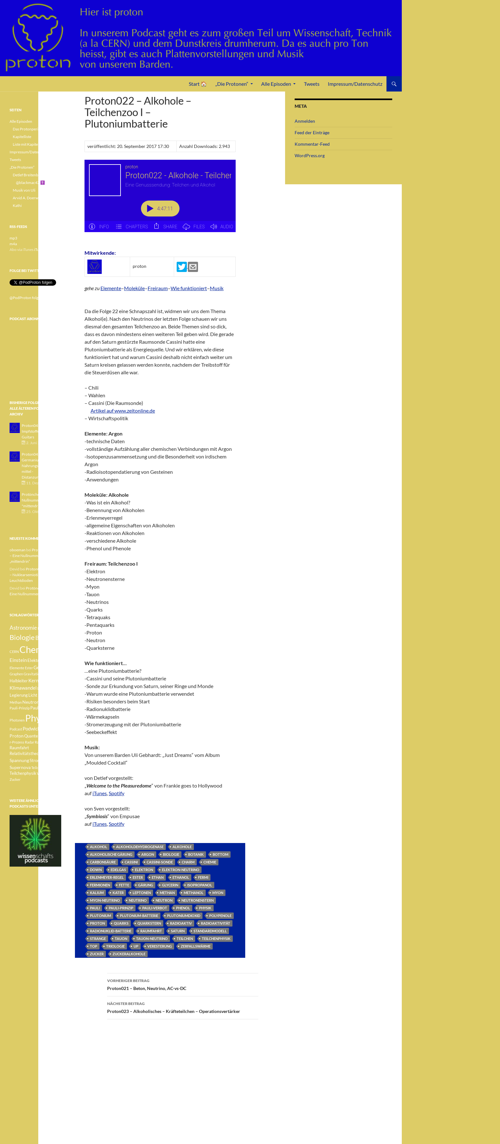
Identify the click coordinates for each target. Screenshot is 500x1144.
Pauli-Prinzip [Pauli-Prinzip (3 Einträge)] (20, 708)
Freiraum (158, 288)
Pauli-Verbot (154, 908)
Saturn (178, 931)
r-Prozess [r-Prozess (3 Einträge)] (17, 742)
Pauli (95, 908)
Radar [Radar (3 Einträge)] (29, 742)
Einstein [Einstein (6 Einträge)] (18, 660)
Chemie (209, 862)
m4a (13, 243)
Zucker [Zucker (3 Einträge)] (15, 779)
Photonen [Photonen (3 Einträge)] (17, 720)
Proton (97, 923)
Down (96, 870)
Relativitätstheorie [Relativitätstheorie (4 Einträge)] (27, 753)
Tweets (312, 84)
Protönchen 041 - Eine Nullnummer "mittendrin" (40, 500)
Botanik (196, 854)
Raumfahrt (151, 931)
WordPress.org (310, 155)
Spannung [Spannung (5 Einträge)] (19, 760)
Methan (167, 893)
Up (136, 946)
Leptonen (142, 893)
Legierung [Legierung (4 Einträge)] (19, 695)
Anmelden (305, 121)
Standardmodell (210, 931)
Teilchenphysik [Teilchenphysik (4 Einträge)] (23, 773)
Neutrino (138, 900)
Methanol (193, 893)
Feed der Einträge (312, 132)
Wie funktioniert (189, 288)
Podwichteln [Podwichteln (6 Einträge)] (35, 728)
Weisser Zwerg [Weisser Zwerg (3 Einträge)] (48, 773)
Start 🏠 (198, 84)
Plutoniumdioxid (183, 915)
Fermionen (100, 885)
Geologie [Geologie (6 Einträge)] (42, 667)
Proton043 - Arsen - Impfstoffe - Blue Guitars (38, 431)
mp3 (13, 238)
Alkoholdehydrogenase (140, 847)
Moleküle (134, 288)
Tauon (121, 938)
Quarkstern (149, 923)
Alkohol (98, 847)
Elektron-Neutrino (180, 870)
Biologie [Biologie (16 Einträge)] (22, 637)
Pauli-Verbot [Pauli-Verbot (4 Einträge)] (41, 708)
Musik (217, 288)
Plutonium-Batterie (139, 915)
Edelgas (118, 870)
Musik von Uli (24, 190)
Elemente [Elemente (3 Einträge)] (17, 668)
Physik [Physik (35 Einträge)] (38, 718)
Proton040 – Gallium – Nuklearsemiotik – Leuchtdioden (35, 575)
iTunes (99, 793)
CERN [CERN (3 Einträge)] (14, 651)
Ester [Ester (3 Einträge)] (29, 668)
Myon (217, 893)
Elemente (110, 288)
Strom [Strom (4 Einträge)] (35, 760)
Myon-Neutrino (105, 900)
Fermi (203, 877)
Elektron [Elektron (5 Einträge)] (35, 660)
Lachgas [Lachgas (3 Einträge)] (43, 688)
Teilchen (185, 938)
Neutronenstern (197, 900)
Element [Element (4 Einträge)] (52, 660)
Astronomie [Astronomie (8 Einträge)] (23, 627)
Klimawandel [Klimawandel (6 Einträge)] (23, 688)
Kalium (97, 893)
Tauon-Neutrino (152, 938)
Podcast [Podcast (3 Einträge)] (16, 729)
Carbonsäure (103, 862)
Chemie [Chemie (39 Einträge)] (34, 649)
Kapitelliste (22, 136)
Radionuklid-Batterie (110, 931)
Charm (188, 862)
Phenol (183, 908)
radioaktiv (181, 923)
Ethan (158, 877)
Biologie (171, 854)
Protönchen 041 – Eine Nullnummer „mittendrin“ (34, 555)
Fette (124, 885)
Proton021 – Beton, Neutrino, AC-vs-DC (182, 984)
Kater (118, 893)
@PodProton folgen (26, 297)
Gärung (145, 885)
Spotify (116, 793)
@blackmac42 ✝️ (30, 182)
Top (93, 946)
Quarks (121, 923)
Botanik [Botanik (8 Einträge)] (44, 637)
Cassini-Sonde (160, 862)
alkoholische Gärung (111, 854)
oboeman (18, 549)
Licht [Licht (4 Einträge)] (32, 695)
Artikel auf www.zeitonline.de (123, 410)
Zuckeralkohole (129, 954)
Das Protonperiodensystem (35, 129)
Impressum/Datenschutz (355, 84)
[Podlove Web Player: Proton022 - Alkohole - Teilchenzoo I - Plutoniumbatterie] (160, 199)
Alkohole (182, 847)
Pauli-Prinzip (121, 908)
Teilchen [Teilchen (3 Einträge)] (37, 768)
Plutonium (100, 915)
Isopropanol (199, 885)
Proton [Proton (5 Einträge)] (17, 735)
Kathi (17, 205)
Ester (138, 877)
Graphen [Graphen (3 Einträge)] (16, 674)
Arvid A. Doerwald (28, 197)
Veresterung (159, 946)
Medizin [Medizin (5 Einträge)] (46, 695)
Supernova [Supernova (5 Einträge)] (20, 767)
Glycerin (170, 885)
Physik (205, 908)
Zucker (97, 954)
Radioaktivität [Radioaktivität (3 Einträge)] (46, 742)
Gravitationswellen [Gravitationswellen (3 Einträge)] (38, 674)
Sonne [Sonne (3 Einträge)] (49, 754)
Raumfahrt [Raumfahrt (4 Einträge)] (19, 747)
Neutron (164, 900)
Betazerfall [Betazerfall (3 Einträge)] (46, 628)
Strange (98, 938)
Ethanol (181, 877)
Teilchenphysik (216, 938)
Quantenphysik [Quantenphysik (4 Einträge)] (38, 736)
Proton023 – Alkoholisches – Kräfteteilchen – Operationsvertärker (182, 1007)
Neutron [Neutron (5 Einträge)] (30, 702)
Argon (147, 854)
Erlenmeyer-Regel (107, 877)
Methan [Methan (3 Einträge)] (16, 702)
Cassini (131, 862)
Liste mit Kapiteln (27, 144)
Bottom (220, 854)
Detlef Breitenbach (28, 174)
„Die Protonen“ (231, 84)
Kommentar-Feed (312, 144)
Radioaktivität (215, 923)
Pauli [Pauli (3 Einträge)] (44, 702)
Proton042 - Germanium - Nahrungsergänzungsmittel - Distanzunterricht (40, 466)
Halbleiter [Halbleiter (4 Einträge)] (19, 680)
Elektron (144, 870)
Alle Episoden (276, 84)
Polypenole (220, 915)
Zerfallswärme (195, 946)
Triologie (115, 946)
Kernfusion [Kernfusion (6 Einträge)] (39, 680)
